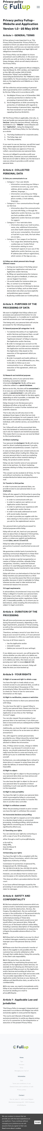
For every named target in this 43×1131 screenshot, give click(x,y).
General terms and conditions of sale (21, 1086)
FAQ (21, 1080)
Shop (21, 1067)
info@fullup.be (21, 1105)
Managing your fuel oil (21, 1071)
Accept (37, 1122)
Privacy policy (21, 1089)
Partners (21, 1064)
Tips (21, 1061)
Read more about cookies (11, 1128)
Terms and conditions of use (21, 1083)
